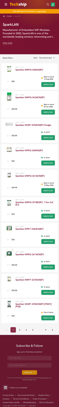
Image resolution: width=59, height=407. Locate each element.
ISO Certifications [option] (46, 402)
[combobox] (47, 58)
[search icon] (48, 4)
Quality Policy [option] (43, 395)
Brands (9, 16)
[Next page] (52, 330)
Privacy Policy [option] (8, 395)
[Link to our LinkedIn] (6, 387)
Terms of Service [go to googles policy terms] (27, 379)
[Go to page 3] (26, 330)
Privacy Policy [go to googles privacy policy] (44, 378)
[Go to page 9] (46, 330)
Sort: (36, 58)
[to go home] (18, 5)
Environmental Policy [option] (26, 395)
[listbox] (12, 81)
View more (7, 43)
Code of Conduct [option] (39, 399)
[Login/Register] (53, 4)
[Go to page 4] (33, 330)
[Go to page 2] (19, 330)
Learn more (41, 11)
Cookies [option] (6, 399)
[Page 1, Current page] (13, 330)
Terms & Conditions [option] (21, 399)
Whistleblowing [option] (29, 402)
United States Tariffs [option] (11, 402)
